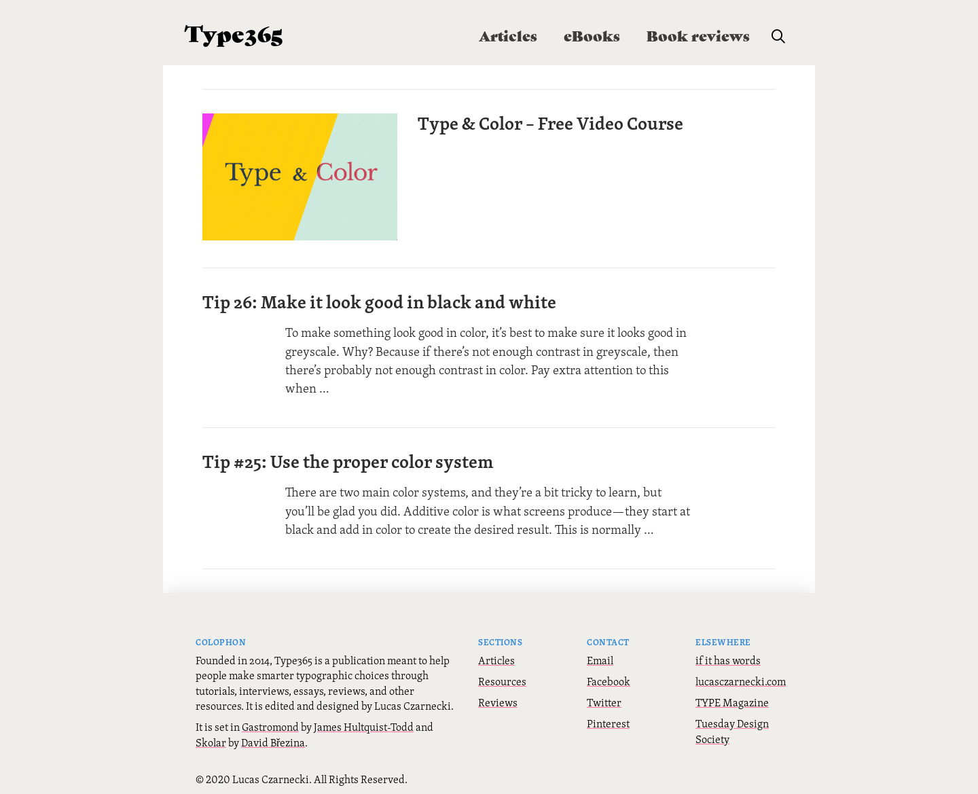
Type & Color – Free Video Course (554, 123)
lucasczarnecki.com (740, 678)
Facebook (608, 678)
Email (600, 657)
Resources (502, 678)
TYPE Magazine (732, 699)
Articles (496, 657)
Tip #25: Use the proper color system (347, 458)
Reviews (498, 699)
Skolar (211, 739)
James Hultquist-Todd (364, 723)
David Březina (273, 739)
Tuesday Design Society (732, 727)
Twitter (604, 699)
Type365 (234, 32)
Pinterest (608, 720)
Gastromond (270, 723)
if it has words (728, 657)
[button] (778, 37)
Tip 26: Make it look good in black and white (379, 298)
